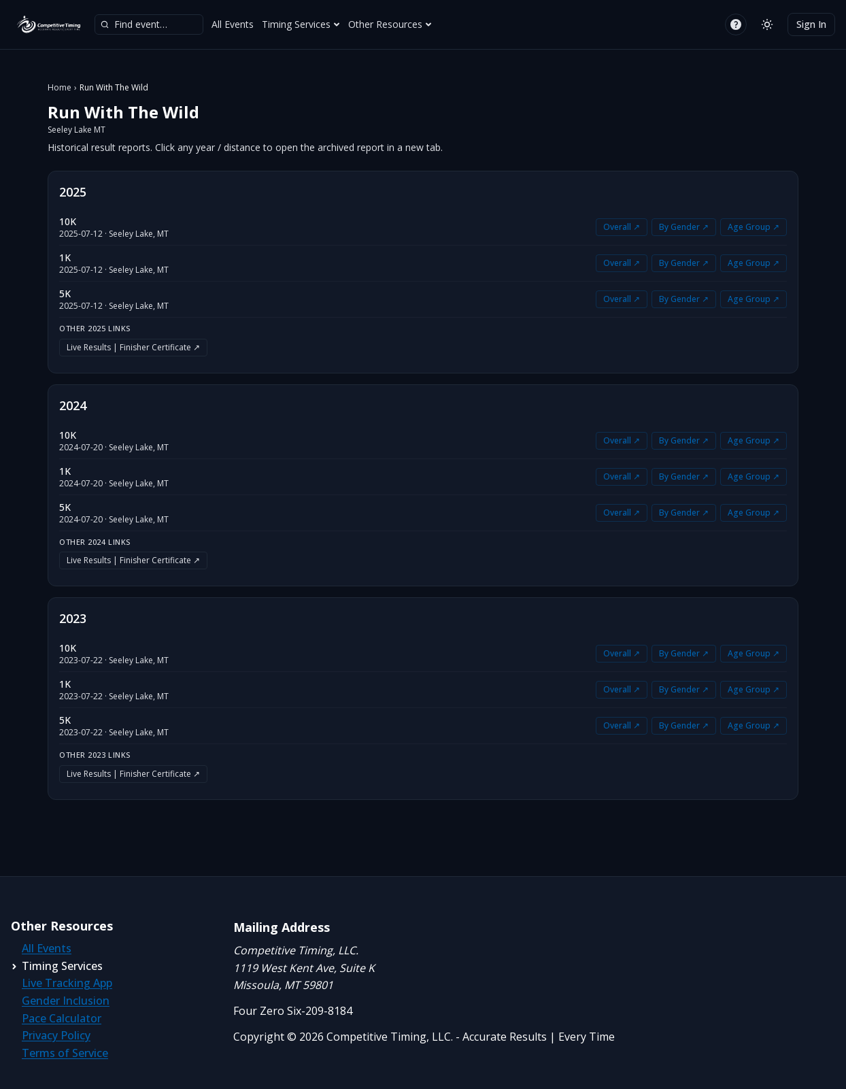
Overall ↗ (621, 227)
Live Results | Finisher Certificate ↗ (133, 347)
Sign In (811, 24)
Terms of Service (65, 1052)
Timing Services (301, 24)
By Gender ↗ (684, 227)
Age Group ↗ (753, 227)
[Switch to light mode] (767, 24)
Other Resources (390, 24)
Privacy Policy (56, 1035)
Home (59, 87)
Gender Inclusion (65, 1000)
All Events (233, 24)
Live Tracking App (67, 982)
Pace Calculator (61, 1018)
